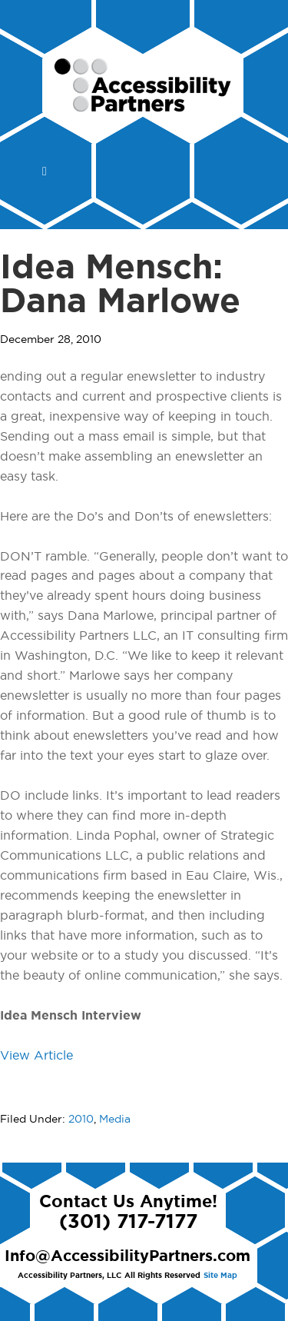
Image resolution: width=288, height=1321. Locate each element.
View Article (36, 1056)
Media (115, 1119)
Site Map (220, 1275)
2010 (81, 1119)
